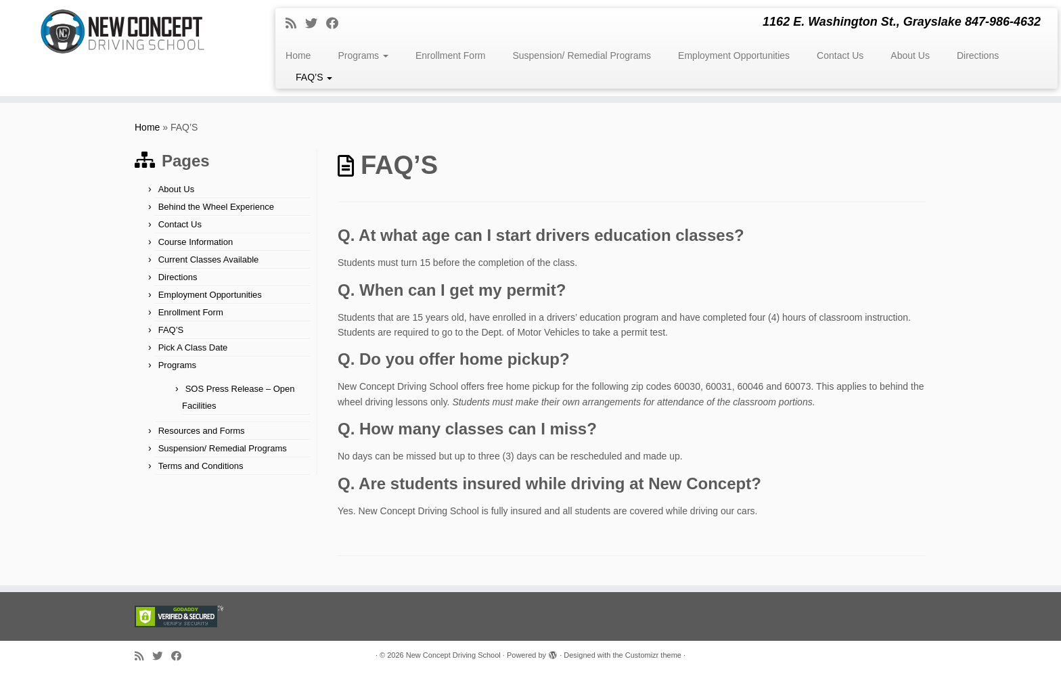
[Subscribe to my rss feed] (295, 23)
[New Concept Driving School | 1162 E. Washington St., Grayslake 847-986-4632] (122, 31)
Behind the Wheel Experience (216, 207)
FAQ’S (314, 77)
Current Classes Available (208, 259)
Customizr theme (653, 655)
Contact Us (840, 55)
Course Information (195, 242)
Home (298, 55)
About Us (910, 55)
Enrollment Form (450, 55)
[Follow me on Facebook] (336, 23)
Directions (978, 55)
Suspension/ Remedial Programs (581, 55)
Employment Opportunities (734, 55)
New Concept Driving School (453, 655)
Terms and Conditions (201, 466)
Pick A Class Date (193, 347)
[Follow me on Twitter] (315, 23)
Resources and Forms (201, 431)
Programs (363, 55)
